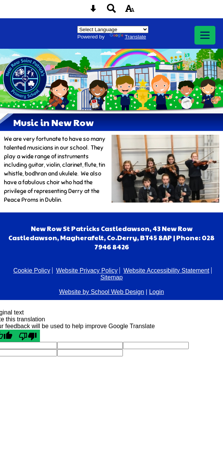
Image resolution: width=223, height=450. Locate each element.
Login (156, 292)
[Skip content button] (93, 11)
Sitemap (111, 277)
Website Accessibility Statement (166, 270)
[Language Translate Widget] (112, 29)
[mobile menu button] (204, 35)
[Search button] (111, 11)
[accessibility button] (129, 11)
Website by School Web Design (101, 292)
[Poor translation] (28, 336)
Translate (128, 37)
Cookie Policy (31, 270)
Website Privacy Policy (87, 270)
